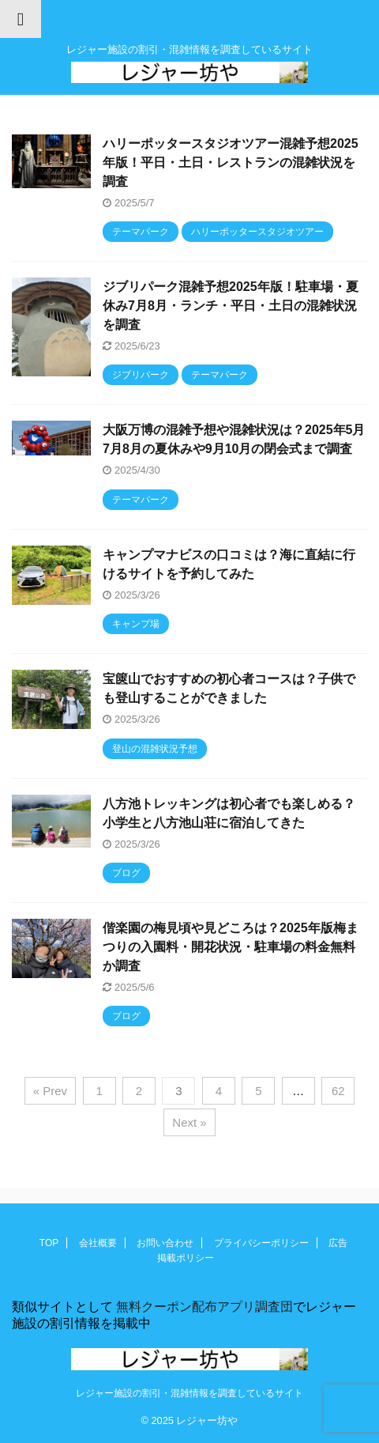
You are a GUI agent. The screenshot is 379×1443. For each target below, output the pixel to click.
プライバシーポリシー (261, 1242)
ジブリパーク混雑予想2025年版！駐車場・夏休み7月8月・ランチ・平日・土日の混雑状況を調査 (230, 305)
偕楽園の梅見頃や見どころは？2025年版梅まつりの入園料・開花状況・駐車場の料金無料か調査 (230, 947)
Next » (189, 1122)
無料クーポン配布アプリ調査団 (203, 1306)
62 (338, 1090)
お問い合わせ (165, 1242)
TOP (48, 1242)
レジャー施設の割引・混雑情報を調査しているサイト (189, 1393)
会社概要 (98, 1242)
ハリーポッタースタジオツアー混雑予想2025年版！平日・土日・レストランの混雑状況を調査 (230, 162)
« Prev (50, 1090)
